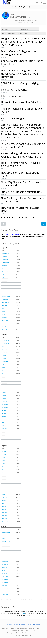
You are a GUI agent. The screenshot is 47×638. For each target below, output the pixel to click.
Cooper (3, 552)
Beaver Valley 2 (5, 256)
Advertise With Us (11, 624)
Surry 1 (3, 419)
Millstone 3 (4, 290)
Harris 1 (3, 370)
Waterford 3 (4, 591)
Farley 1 (3, 364)
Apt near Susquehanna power (18, 217)
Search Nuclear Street (41, 2)
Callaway (4, 538)
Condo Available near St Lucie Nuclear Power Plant (22, 62)
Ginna (3, 268)
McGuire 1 (4, 380)
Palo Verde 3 (4, 573)
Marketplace (23, 7)
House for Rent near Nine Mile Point (21, 102)
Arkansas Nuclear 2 (6, 535)
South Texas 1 (5, 585)
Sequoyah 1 (4, 410)
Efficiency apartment (12, 96)
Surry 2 (3, 422)
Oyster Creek (5, 299)
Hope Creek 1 (5, 271)
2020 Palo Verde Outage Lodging (20, 83)
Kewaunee (4, 488)
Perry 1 (3, 503)
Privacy (28, 624)
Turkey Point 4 (5, 428)
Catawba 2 (4, 358)
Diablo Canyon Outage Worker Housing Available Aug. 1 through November (20, 73)
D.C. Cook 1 (4, 466)
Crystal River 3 (5, 361)
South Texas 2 (5, 588)
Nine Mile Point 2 (6, 296)
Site (37, 2)
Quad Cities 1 (5, 518)
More (38, 7)
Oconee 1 (4, 392)
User (44, 2)
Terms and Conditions (20, 624)
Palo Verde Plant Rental (14, 89)
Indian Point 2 (5, 274)
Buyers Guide (11, 7)
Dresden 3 (4, 478)
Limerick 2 (4, 284)
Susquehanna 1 (5, 320)
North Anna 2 (5, 389)
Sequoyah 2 (4, 413)
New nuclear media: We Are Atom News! (20, 209)
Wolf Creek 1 (5, 594)
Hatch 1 (3, 373)
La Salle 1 (4, 491)
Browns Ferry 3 (5, 346)
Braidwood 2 (5, 454)
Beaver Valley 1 (5, 253)
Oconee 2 (4, 395)
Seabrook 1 (4, 317)
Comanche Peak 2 (6, 549)
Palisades (4, 500)
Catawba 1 (4, 355)
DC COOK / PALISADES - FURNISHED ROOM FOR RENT (21, 164)
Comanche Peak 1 (6, 545)
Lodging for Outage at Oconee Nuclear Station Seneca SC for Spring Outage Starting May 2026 (23, 41)
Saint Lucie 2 (5, 407)
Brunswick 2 (4, 352)
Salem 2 (3, 314)
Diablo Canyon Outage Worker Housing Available (18, 53)
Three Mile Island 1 (6, 326)
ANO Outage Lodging (13, 118)
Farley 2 (3, 367)
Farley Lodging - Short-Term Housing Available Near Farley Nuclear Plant (22, 155)
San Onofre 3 (5, 582)
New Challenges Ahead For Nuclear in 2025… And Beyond (22, 200)
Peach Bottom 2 (5, 302)
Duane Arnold (5, 482)
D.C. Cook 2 (4, 469)
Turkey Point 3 (5, 425)
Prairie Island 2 (5, 515)
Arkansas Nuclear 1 (6, 532)
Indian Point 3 (5, 277)
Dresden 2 (4, 475)
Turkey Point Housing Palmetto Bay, (21, 191)
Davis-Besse (4, 472)
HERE (23, 613)
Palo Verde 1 (4, 567)
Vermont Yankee (5, 329)
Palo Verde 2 (4, 570)
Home (3, 7)
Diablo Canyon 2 (5, 558)
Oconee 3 (4, 398)
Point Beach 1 (5, 506)
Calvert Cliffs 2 (5, 262)
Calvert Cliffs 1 (5, 259)
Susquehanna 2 (5, 323)
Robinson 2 (4, 401)
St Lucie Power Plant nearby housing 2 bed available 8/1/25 (23, 145)
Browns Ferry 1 (5, 340)
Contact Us (38, 624)
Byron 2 (3, 460)
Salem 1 (3, 311)
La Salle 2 (4, 494)
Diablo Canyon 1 (5, 555)
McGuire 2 (4, 382)
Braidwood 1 (5, 451)
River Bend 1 (5, 576)
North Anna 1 (5, 386)
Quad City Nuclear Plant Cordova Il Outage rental (21, 184)
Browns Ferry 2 (5, 343)
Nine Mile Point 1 (6, 293)
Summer (4, 416)
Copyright (32, 624)
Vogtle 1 (4, 431)
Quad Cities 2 (5, 521)
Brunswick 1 (4, 349)
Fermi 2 (3, 485)
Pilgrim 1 (4, 308)
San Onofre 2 (5, 579)
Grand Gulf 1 (5, 564)
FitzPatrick (4, 265)
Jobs (30, 7)
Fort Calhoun (5, 561)
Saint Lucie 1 (5, 404)
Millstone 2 (4, 287)
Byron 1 (3, 457)
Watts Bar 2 (4, 441)
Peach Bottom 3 (5, 305)
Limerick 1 (4, 280)
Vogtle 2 (4, 434)
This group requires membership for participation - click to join (25, 21)
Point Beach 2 (5, 509)
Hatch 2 (3, 376)
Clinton (3, 463)
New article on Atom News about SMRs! (20, 174)
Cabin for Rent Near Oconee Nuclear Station (22, 110)
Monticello (4, 497)
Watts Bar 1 (4, 438)
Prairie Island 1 (5, 512)
